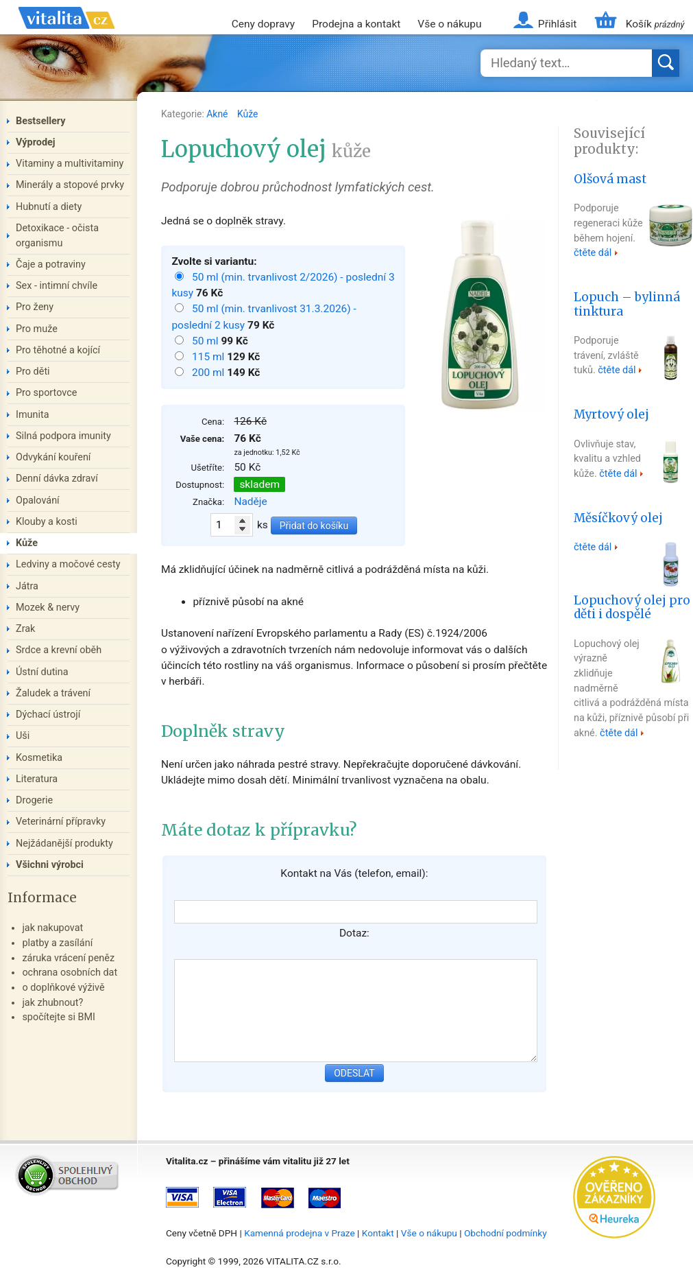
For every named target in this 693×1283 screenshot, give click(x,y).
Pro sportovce (46, 393)
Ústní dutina (42, 672)
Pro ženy (34, 307)
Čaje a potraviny (51, 264)
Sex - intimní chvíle (56, 286)
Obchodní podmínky (505, 1232)
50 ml (206, 341)
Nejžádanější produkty (64, 843)
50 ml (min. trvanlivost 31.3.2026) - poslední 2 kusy (263, 317)
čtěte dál (592, 253)
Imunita (32, 415)
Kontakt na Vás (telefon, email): (354, 873)
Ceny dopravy (263, 24)
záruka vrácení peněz (68, 958)
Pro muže (37, 329)
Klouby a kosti (46, 522)
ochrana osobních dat (69, 972)
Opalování (38, 500)
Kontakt (378, 1232)
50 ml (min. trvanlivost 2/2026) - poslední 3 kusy (282, 285)
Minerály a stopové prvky (70, 185)
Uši (22, 736)
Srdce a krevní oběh (58, 650)
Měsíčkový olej (618, 518)
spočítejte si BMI (58, 1017)
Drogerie (34, 800)
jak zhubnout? (52, 1003)
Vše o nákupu (449, 24)
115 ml (209, 357)
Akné (218, 113)
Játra (27, 586)
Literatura (37, 779)
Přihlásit (557, 24)
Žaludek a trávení (53, 693)
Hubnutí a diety (49, 207)
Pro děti (33, 371)
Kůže (247, 113)
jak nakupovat (52, 928)
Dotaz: (354, 933)
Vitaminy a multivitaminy (69, 163)
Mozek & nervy (48, 607)
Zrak (25, 629)
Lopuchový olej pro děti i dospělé (632, 607)
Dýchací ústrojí (48, 714)
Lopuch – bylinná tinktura (627, 304)
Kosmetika (39, 758)
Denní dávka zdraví (57, 478)
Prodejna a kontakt (356, 24)
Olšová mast (610, 179)
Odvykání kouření (53, 457)
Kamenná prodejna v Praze (299, 1232)
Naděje (250, 501)
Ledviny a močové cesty (68, 564)
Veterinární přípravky (61, 821)
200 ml (209, 372)
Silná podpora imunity (63, 436)
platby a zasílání (57, 943)
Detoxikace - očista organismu (57, 235)
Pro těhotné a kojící (58, 350)
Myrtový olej (611, 414)
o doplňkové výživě (63, 987)
